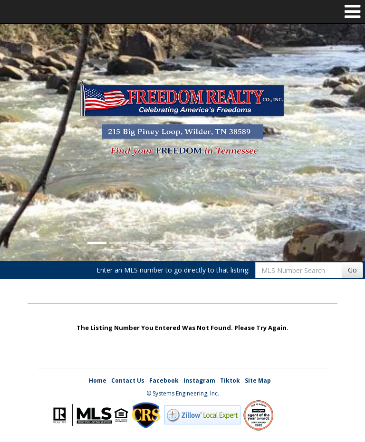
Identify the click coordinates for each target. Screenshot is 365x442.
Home (97, 380)
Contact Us (127, 380)
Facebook (164, 380)
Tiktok (230, 380)
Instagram (199, 380)
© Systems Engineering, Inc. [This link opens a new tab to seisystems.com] (182, 393)
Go (352, 269)
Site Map (258, 380)
